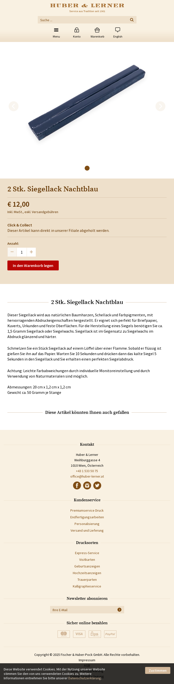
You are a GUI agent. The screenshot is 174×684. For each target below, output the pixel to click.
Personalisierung (87, 524)
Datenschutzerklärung (84, 678)
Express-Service (87, 553)
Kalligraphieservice (87, 586)
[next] (160, 106)
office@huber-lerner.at (87, 476)
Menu (56, 36)
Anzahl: (13, 243)
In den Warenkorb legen (33, 265)
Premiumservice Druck (87, 510)
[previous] (14, 106)
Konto (76, 36)
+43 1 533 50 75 (87, 471)
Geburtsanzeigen (87, 566)
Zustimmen (158, 670)
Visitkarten (87, 559)
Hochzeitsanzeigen (87, 573)
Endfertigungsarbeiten (87, 517)
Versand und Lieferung (87, 530)
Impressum (87, 660)
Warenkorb (97, 36)
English (117, 36)
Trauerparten (87, 579)
